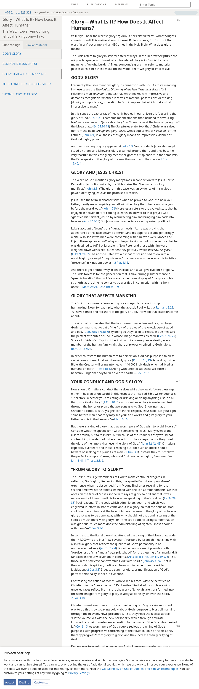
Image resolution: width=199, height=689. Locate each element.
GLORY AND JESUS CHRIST (19, 64)
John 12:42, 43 (151, 443)
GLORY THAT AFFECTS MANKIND (24, 74)
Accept (9, 682)
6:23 (88, 349)
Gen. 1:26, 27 (166, 336)
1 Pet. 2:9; (147, 557)
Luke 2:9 (127, 146)
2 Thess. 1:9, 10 (113, 287)
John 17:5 (110, 208)
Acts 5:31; (134, 557)
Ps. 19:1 (96, 118)
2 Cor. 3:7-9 (96, 528)
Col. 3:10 (81, 626)
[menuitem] (5, 5)
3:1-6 (105, 332)
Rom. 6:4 (88, 135)
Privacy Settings (79, 673)
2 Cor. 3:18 (78, 598)
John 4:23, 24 (152, 561)
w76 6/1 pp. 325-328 (16, 12)
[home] (5, 5)
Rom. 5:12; (78, 349)
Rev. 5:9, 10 (144, 373)
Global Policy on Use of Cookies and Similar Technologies (140, 669)
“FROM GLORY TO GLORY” (19, 94)
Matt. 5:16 (121, 419)
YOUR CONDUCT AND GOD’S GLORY (26, 84)
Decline (24, 682)
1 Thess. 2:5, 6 (93, 461)
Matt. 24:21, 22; (92, 287)
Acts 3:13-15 (91, 221)
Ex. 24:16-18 (101, 126)
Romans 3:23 (164, 307)
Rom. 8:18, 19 (142, 360)
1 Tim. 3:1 (131, 452)
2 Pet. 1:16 (121, 263)
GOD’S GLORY (11, 54)
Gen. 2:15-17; (93, 332)
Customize (41, 682)
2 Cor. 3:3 (93, 569)
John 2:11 (93, 188)
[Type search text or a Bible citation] (163, 4)
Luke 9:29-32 (80, 254)
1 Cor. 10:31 (111, 402)
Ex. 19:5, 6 (161, 557)
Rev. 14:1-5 (104, 369)
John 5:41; (77, 461)
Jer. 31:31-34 (108, 548)
